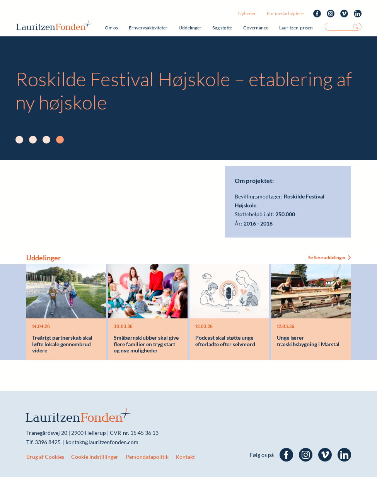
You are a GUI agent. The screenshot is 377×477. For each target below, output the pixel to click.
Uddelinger (190, 28)
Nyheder (247, 13)
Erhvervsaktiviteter (148, 28)
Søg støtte (222, 28)
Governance (255, 28)
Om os (111, 28)
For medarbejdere (285, 13)
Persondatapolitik (147, 456)
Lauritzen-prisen (296, 28)
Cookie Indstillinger (94, 456)
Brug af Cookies (45, 456)
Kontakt (185, 456)
